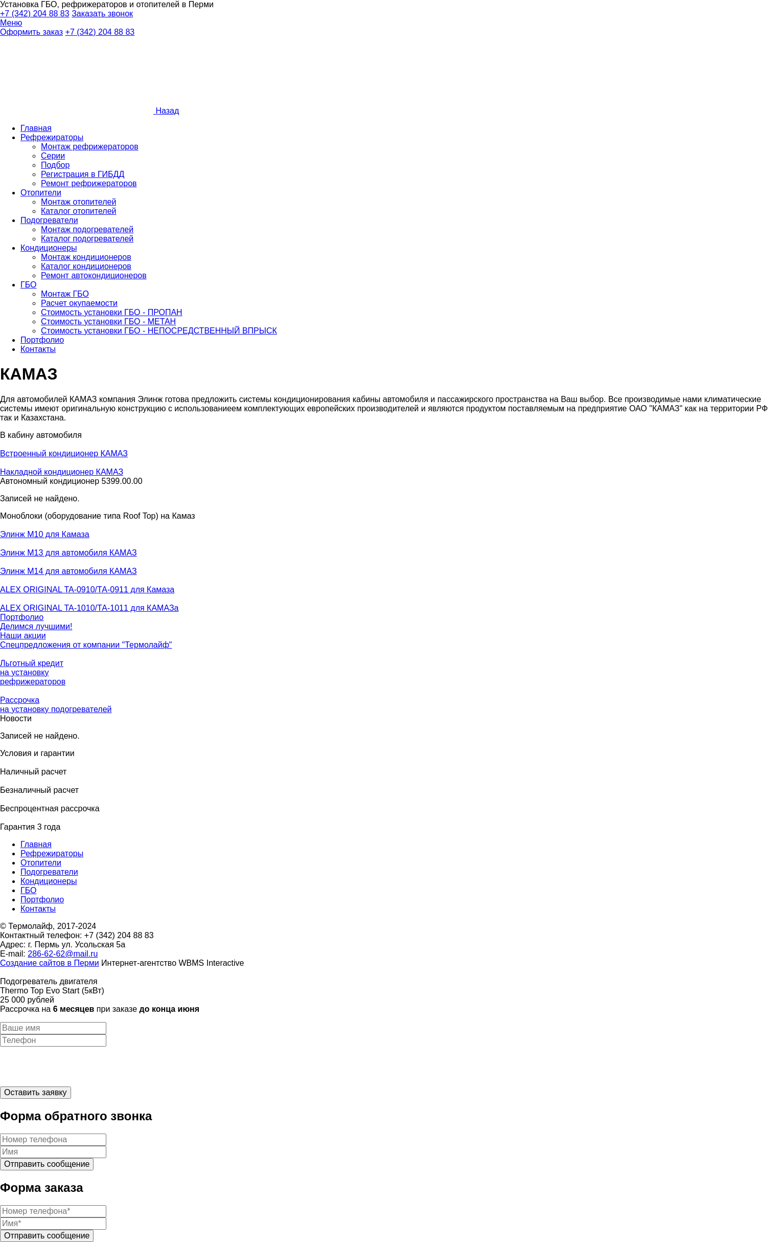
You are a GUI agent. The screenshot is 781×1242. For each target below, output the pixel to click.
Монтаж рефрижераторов (90, 146)
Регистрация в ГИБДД (82, 174)
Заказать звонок (102, 13)
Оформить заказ (31, 32)
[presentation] (77, 1066)
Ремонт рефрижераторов (89, 183)
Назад (167, 110)
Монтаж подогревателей (87, 229)
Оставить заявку (35, 1092)
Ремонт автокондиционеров (94, 275)
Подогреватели (49, 220)
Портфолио (42, 340)
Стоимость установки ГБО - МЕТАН (108, 321)
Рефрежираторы (51, 137)
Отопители (40, 192)
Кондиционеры (48, 247)
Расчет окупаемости (79, 303)
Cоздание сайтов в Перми (49, 963)
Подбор (55, 165)
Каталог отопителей (79, 211)
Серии (53, 155)
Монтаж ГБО (65, 294)
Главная (36, 128)
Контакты (38, 349)
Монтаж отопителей (78, 201)
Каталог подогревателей (87, 238)
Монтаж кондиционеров (86, 257)
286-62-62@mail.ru (63, 953)
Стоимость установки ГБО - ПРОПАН (111, 312)
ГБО (28, 284)
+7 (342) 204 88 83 (35, 13)
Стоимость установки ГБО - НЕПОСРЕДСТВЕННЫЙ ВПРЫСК (159, 330)
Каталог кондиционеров (86, 266)
